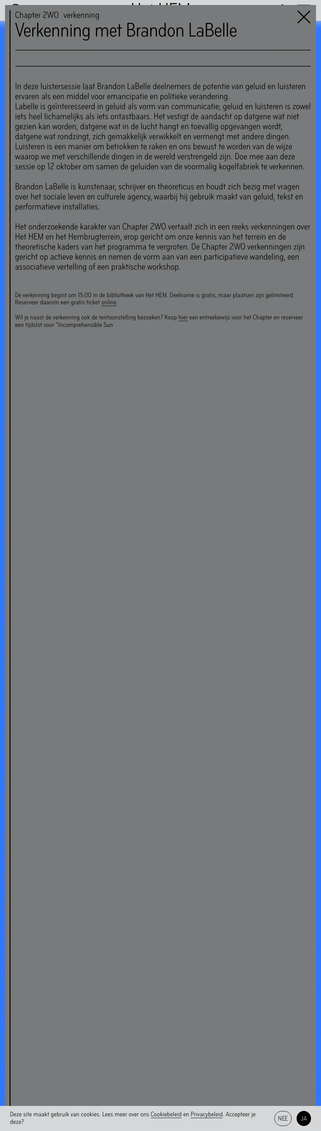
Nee (283, 1118)
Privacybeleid (207, 1114)
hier (183, 317)
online (108, 302)
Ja (304, 1118)
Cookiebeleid (166, 1114)
